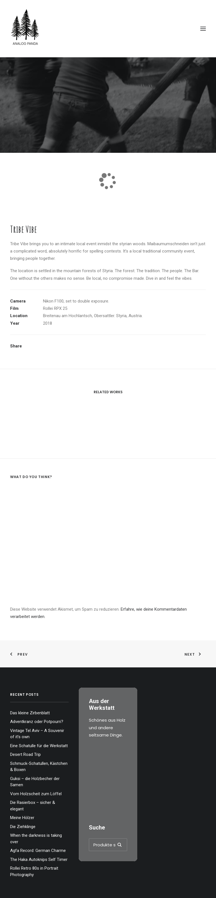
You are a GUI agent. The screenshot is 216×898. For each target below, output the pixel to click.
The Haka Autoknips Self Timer (39, 859)
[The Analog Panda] (108, 29)
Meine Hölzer (22, 817)
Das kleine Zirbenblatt (30, 712)
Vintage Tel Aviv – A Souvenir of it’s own (37, 734)
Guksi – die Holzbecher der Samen (35, 782)
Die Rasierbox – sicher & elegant (32, 805)
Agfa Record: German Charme (38, 850)
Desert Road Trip (25, 754)
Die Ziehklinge (22, 826)
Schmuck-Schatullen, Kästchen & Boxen (39, 766)
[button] (203, 28)
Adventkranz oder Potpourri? (36, 721)
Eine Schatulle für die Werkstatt (39, 745)
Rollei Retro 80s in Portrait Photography (34, 871)
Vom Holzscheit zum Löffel (36, 793)
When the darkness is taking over (36, 838)
